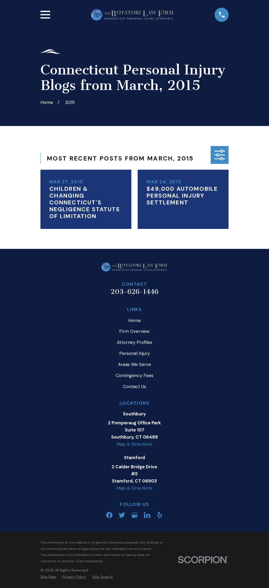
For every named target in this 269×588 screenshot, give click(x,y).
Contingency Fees (134, 375)
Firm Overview (134, 331)
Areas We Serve (134, 364)
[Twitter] (122, 515)
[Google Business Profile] (134, 515)
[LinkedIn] (147, 515)
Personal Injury (134, 353)
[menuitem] (48, 577)
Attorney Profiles (134, 342)
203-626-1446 (134, 291)
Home (134, 320)
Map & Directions (134, 444)
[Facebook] (109, 515)
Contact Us (134, 386)
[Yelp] (160, 515)
